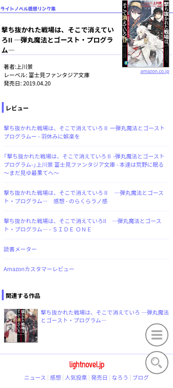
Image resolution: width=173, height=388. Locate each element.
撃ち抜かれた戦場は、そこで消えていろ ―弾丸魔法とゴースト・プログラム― (105, 316)
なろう (120, 377)
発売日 (99, 377)
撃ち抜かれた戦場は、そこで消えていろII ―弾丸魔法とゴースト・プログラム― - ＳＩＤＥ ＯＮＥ (82, 225)
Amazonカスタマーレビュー (39, 269)
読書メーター (20, 249)
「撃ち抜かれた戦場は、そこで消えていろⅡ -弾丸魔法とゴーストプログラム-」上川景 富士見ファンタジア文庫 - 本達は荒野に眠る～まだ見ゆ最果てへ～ (84, 164)
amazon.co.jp (145, 67)
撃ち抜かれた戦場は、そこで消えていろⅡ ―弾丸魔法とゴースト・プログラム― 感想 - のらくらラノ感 (84, 196)
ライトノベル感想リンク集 (28, 9)
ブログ (140, 377)
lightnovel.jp (86, 364)
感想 (55, 377)
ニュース (35, 377)
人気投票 (76, 377)
